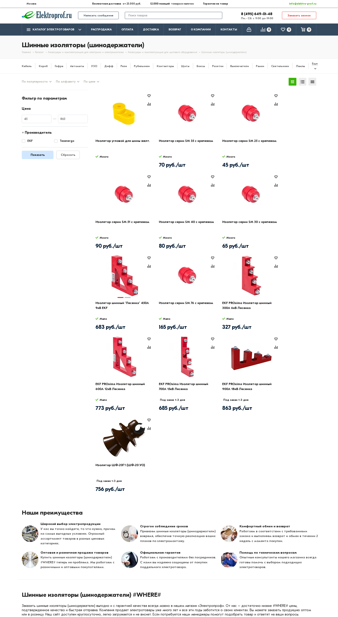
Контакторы (165, 66)
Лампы (300, 66)
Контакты (229, 29)
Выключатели (239, 66)
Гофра (59, 66)
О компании (201, 29)
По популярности (35, 81)
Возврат (175, 29)
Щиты (185, 66)
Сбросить (68, 155)
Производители (35, 575)
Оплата (127, 29)
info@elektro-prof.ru (300, 3)
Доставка (151, 29)
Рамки (260, 66)
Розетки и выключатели (159, 575)
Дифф (108, 66)
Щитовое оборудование (159, 582)
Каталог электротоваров (54, 29)
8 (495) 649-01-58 (281, 575)
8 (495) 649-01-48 (257, 14)
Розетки (217, 66)
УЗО (94, 66)
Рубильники (142, 66)
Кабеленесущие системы (160, 594)
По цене (89, 81)
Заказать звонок (299, 15)
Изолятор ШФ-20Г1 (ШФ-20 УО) (120, 384)
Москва (273, 592)
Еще (315, 63)
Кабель (27, 66)
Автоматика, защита (156, 588)
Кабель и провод (153, 569)
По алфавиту (65, 81)
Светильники (280, 66)
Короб (43, 66)
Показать (38, 155)
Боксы (201, 66)
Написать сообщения (98, 15)
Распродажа (101, 29)
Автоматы (77, 66)
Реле (123, 66)
